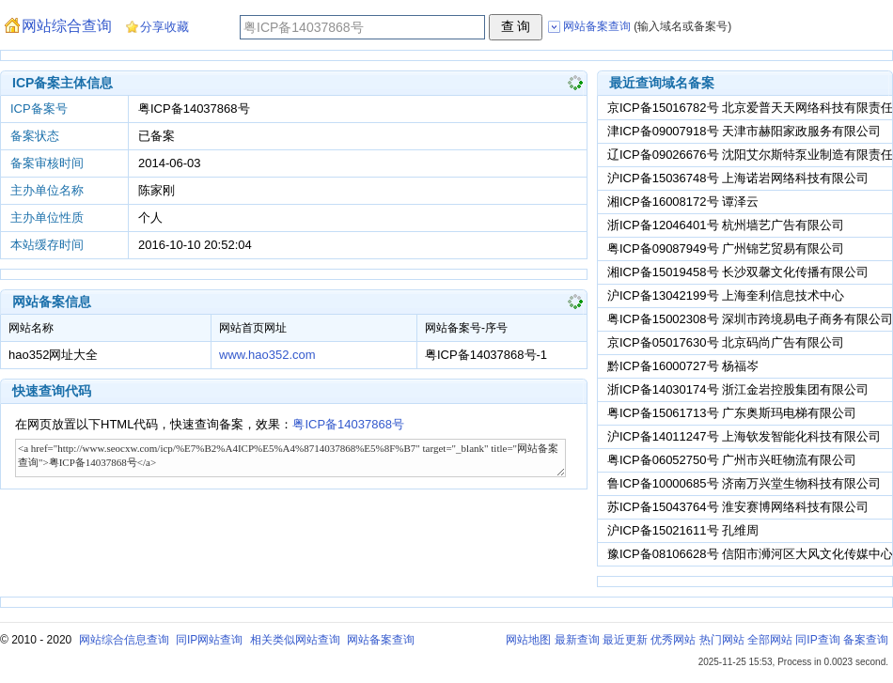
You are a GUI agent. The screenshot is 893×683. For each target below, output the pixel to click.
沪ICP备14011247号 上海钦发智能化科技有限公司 (744, 436)
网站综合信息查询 (124, 639)
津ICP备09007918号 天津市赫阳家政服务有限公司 (744, 131)
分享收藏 (164, 27)
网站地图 (528, 639)
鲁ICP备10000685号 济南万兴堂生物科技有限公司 (744, 483)
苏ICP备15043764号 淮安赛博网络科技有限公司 (738, 507)
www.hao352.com (267, 355)
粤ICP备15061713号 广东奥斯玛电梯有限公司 (731, 413)
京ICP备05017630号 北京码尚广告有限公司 (725, 342)
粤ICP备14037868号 (348, 424)
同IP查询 (817, 639)
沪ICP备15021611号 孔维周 (683, 530)
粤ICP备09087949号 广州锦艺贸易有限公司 (725, 248)
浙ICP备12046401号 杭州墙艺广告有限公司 (725, 225)
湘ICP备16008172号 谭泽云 (683, 201)
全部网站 (769, 639)
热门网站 (721, 639)
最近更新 (625, 639)
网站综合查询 (67, 26)
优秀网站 (673, 639)
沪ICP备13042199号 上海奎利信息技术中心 (725, 295)
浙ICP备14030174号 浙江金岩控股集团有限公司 (738, 389)
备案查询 (865, 639)
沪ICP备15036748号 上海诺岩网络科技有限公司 (738, 178)
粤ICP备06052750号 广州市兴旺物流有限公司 (731, 460)
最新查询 (577, 639)
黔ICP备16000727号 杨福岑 (683, 366)
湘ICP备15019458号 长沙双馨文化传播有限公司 (738, 272)
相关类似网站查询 (295, 639)
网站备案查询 (381, 639)
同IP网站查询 (209, 639)
